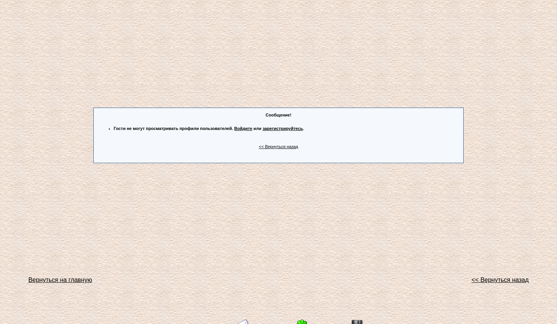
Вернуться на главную (60, 280)
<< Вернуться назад (278, 146)
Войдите (243, 128)
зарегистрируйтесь (283, 128)
